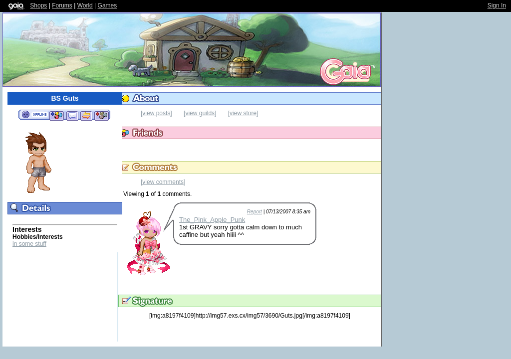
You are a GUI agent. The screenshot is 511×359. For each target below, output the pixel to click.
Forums (62, 5)
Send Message (72, 115)
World (85, 5)
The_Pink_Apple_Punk (212, 219)
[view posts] (156, 113)
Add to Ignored (101, 115)
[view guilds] (200, 113)
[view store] (243, 113)
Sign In (497, 5)
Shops (38, 5)
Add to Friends (56, 115)
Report (254, 211)
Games (107, 5)
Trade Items (86, 115)
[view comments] (163, 182)
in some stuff (29, 243)
